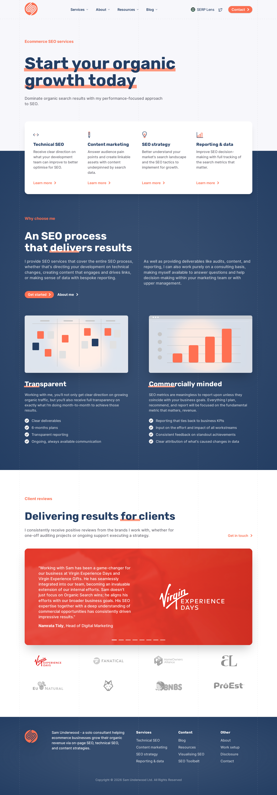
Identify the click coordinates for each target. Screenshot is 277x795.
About (226, 740)
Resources (187, 747)
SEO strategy (147, 754)
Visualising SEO (191, 754)
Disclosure (229, 754)
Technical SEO (148, 740)
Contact (227, 761)
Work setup (230, 747)
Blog (182, 740)
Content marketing (151, 747)
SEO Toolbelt (189, 761)
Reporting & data (150, 761)
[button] (240, 9)
